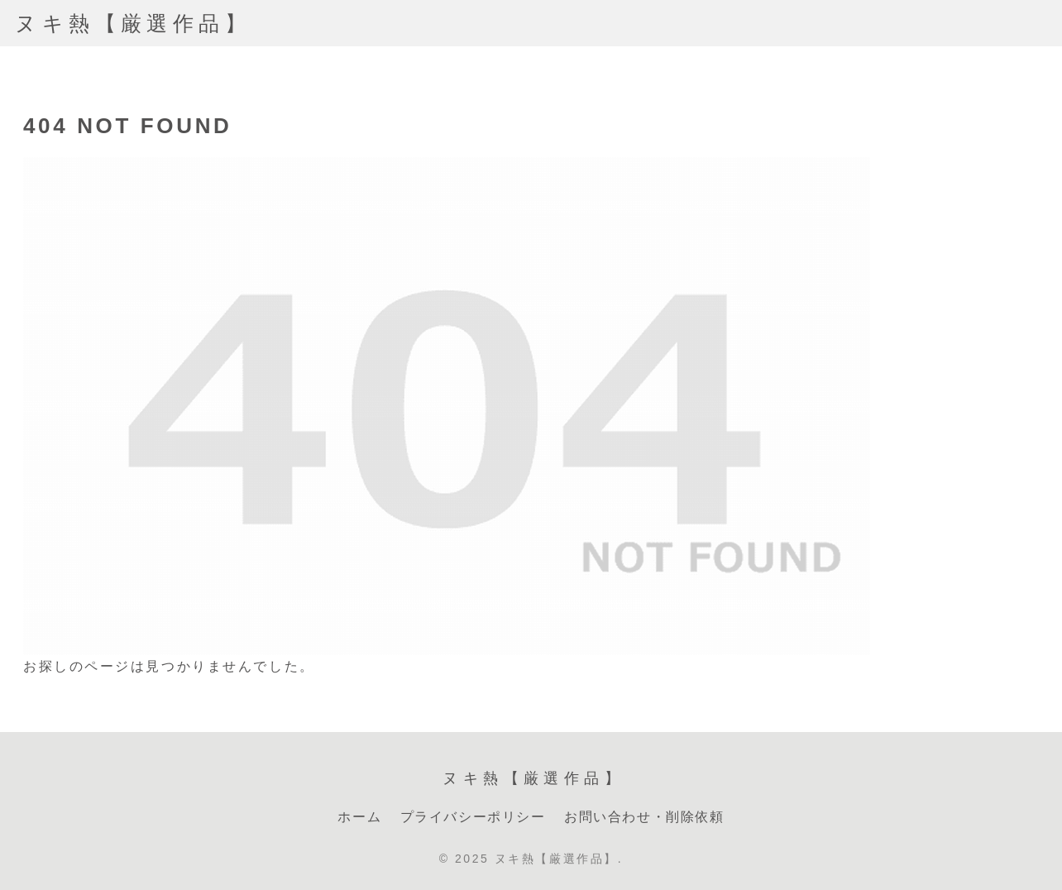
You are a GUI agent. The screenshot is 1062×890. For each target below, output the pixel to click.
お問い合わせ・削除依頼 (644, 817)
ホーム (359, 817)
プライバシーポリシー (473, 817)
